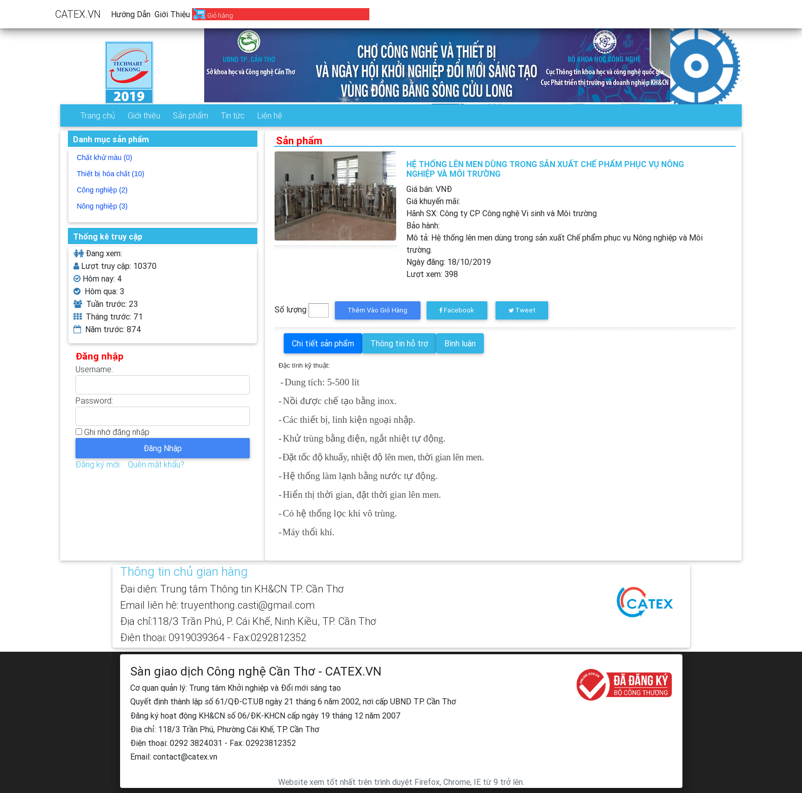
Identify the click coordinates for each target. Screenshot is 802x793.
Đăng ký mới (97, 464)
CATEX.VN (78, 14)
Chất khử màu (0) (104, 157)
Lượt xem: (432, 274)
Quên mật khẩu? (156, 464)
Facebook (456, 310)
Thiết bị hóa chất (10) (110, 174)
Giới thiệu (172, 14)
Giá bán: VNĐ (429, 189)
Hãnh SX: (501, 213)
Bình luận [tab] (460, 343)
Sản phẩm (190, 115)
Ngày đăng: (448, 262)
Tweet (522, 310)
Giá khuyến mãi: (433, 201)
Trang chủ (98, 115)
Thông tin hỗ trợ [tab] (399, 343)
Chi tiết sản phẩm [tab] (323, 343)
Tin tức (233, 115)
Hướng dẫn (130, 14)
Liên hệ (269, 115)
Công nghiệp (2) (102, 190)
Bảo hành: (423, 225)
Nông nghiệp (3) (102, 206)
